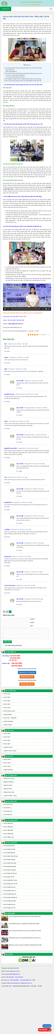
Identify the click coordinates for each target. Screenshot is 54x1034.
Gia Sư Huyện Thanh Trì (9, 890)
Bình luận (7, 641)
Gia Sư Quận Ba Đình (9, 845)
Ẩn (29, 65)
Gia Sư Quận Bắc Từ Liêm (10, 880)
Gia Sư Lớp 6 (6, 733)
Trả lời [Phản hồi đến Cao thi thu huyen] (8, 593)
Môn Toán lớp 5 (10, 69)
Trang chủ (5, 9)
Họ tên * (32, 619)
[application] (27, 297)
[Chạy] (5, 309)
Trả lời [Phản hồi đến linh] (8, 351)
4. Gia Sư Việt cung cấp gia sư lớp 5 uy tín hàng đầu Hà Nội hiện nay (22, 80)
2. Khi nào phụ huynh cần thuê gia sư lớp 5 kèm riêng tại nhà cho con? (23, 73)
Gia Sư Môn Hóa (7, 811)
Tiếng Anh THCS (7, 785)
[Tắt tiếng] (46, 309)
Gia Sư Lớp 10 (7, 759)
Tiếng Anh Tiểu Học (8, 781)
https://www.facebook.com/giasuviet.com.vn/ (19, 983)
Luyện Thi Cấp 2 (7, 724)
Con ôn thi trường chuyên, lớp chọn (15, 77)
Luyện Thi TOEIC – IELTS (10, 795)
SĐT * (32, 626)
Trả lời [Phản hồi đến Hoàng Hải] (8, 566)
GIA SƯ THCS (9, 730)
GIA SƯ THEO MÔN (11, 801)
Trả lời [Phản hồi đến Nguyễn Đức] (8, 509)
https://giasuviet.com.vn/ (15, 323)
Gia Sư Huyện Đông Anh (9, 894)
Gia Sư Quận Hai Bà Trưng (10, 856)
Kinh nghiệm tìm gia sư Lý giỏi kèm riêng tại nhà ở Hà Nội (24, 923)
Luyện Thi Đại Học (8, 769)
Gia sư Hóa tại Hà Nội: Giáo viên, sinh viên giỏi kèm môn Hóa (25, 930)
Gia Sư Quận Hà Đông (9, 859)
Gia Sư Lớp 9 (6, 743)
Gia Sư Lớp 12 (7, 766)
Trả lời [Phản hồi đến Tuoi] (8, 482)
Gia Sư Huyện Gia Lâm (9, 887)
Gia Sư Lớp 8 (6, 740)
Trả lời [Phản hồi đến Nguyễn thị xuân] (8, 401)
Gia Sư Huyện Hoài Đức (9, 901)
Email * (32, 622)
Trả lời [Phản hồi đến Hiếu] (8, 374)
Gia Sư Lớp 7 (6, 737)
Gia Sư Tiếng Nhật (8, 830)
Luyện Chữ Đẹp (7, 714)
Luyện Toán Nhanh (8, 721)
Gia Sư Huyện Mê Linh (9, 904)
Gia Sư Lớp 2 (6, 697)
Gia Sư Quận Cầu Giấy (9, 849)
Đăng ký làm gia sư (27, 684)
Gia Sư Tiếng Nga (8, 826)
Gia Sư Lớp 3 (6, 700)
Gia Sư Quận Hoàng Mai (9, 866)
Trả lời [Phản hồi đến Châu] (8, 428)
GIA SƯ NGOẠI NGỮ (11, 820)
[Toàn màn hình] (49, 309)
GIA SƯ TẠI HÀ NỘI (11, 843)
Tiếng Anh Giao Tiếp (8, 792)
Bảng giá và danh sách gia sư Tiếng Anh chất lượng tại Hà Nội (25, 945)
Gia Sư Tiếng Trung (8, 837)
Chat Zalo (47, 1026)
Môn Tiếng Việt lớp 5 (11, 71)
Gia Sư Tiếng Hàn (8, 823)
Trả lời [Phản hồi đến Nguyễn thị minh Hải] (8, 457)
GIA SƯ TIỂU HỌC (10, 690)
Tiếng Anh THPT (7, 788)
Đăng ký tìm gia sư (27, 676)
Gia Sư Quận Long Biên (9, 870)
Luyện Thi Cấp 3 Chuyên (9, 750)
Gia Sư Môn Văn (7, 814)
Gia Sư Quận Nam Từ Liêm (10, 883)
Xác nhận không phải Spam (13, 645)
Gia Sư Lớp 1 (6, 693)
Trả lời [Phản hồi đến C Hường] (8, 537)
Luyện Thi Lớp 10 (8, 747)
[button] (27, 297)
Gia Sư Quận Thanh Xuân (10, 873)
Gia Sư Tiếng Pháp (8, 833)
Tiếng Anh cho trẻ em (9, 778)
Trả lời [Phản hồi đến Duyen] (8, 363)
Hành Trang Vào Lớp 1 (9, 711)
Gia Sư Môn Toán (7, 804)
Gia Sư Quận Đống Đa (9, 852)
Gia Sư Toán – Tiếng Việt (9, 718)
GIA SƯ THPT (9, 756)
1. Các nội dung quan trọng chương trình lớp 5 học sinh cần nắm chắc (23, 68)
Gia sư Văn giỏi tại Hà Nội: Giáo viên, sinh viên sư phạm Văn (25, 916)
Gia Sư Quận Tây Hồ (8, 876)
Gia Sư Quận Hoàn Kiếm (9, 863)
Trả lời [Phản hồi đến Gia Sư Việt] (20, 388)
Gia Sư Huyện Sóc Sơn (9, 907)
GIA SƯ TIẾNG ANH (11, 775)
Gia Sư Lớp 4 (6, 704)
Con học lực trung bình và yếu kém (15, 75)
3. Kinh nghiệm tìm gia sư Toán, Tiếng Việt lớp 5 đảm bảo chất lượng (22, 79)
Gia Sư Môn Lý (7, 807)
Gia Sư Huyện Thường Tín (10, 897)
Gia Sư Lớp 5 (6, 707)
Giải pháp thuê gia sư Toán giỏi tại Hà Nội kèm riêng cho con (25, 937)
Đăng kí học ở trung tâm (27, 672)
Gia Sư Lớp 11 (7, 762)
